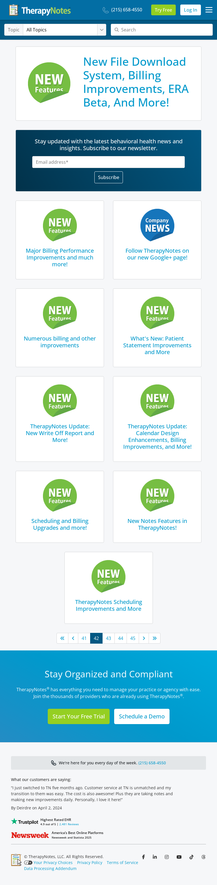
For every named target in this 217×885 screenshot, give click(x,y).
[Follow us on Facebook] (144, 857)
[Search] (162, 30)
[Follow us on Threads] (203, 857)
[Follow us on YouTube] (179, 857)
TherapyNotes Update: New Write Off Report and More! (60, 433)
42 (96, 638)
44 (120, 638)
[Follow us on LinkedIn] (155, 857)
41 (84, 638)
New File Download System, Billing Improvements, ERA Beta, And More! (136, 82)
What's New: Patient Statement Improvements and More (157, 345)
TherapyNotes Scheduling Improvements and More (108, 605)
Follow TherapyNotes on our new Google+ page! (157, 254)
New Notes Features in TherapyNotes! (157, 524)
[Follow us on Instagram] (167, 857)
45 (132, 638)
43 (108, 638)
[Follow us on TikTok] (192, 857)
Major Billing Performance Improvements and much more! (60, 257)
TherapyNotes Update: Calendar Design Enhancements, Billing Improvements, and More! (157, 436)
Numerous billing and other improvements (60, 342)
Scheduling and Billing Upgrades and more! (59, 524)
